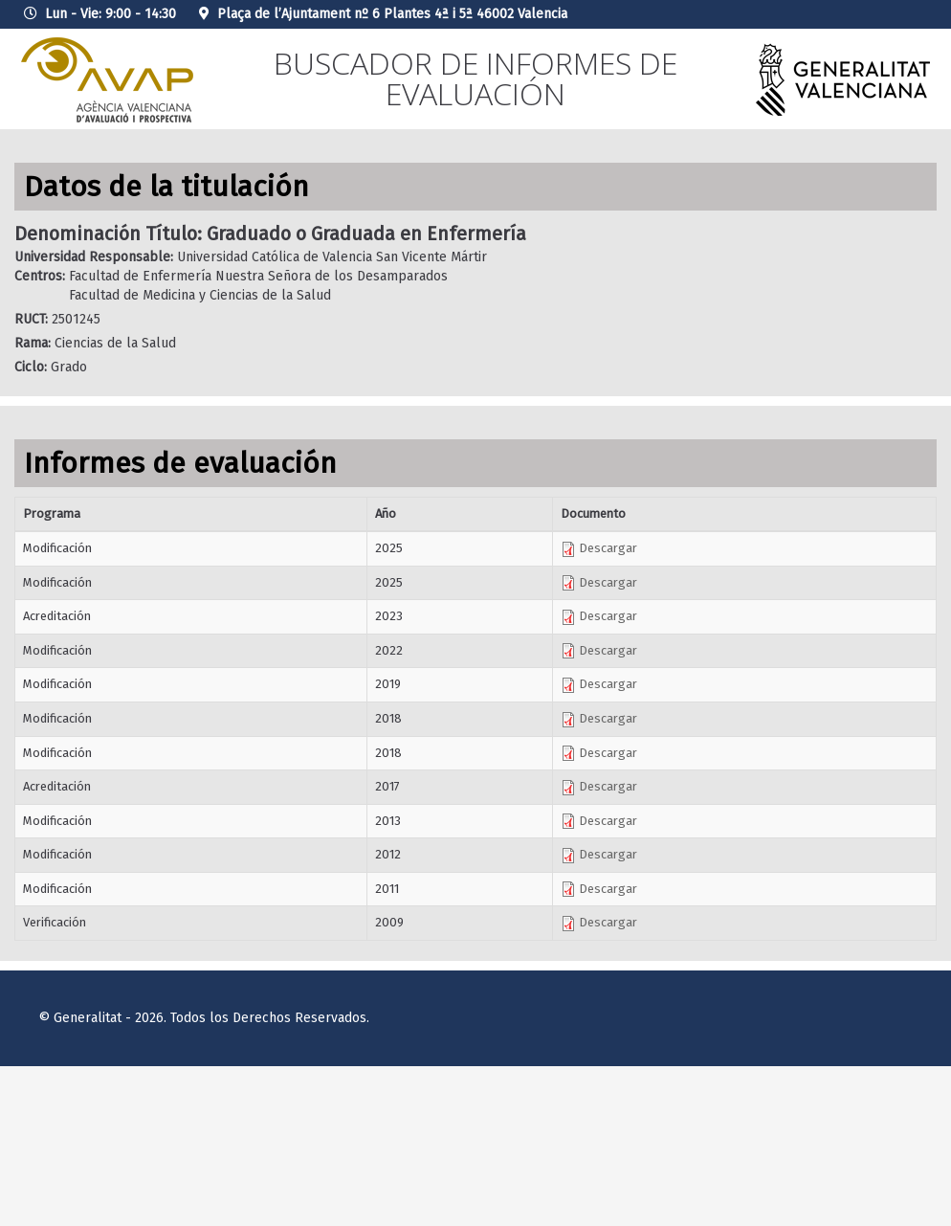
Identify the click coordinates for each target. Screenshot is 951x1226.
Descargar (599, 548)
